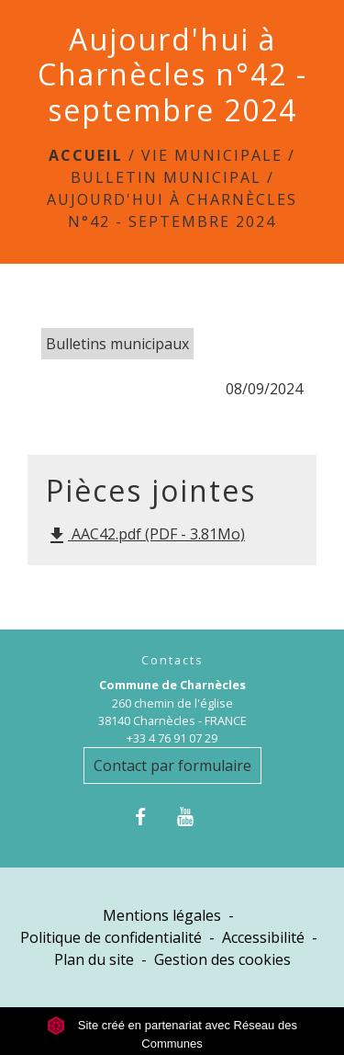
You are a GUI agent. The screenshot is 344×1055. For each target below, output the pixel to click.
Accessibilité (263, 937)
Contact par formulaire (172, 765)
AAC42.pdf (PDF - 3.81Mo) (145, 535)
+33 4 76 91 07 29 (172, 738)
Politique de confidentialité (111, 937)
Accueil (86, 155)
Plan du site (94, 959)
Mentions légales (162, 915)
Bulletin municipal (166, 177)
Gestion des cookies (222, 959)
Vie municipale (212, 155)
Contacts (172, 660)
